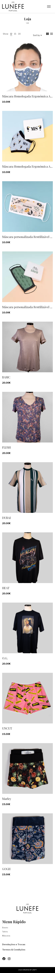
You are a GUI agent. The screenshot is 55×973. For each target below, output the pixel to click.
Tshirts (5, 932)
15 (15, 34)
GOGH (6, 869)
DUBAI (6, 518)
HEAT (5, 588)
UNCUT (7, 728)
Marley (6, 799)
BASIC (6, 377)
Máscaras (6, 936)
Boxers (5, 928)
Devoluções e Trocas (13, 944)
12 (11, 34)
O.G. (5, 658)
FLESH (6, 447)
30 (19, 34)
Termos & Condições (13, 949)
